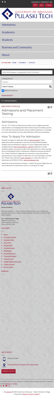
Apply (6, 234)
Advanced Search (7, 95)
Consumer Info (8, 259)
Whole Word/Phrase (11, 90)
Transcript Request (10, 256)
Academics (8, 32)
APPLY (35, 5)
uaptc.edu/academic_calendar (23, 147)
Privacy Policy (8, 267)
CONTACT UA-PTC (8, 371)
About (5, 54)
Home (14, 62)
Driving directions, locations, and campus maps (23, 364)
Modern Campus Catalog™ (31, 394)
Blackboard (8, 251)
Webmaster (8, 383)
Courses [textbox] (5, 82)
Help (51, 2)
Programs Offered (10, 237)
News (41, 5)
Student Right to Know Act (12, 261)
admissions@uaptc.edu (31, 160)
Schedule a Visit (9, 240)
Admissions (9, 24)
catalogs (8, 392)
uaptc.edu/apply (34, 140)
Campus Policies (9, 264)
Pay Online (7, 243)
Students (7, 39)
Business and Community (17, 47)
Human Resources (10, 253)
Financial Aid (8, 245)
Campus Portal (35, 2)
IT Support (49, 5)
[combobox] (27, 72)
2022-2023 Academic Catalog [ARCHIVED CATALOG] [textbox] (20, 72)
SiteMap (15, 383)
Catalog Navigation (10, 101)
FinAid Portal (44, 2)
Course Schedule (9, 248)
